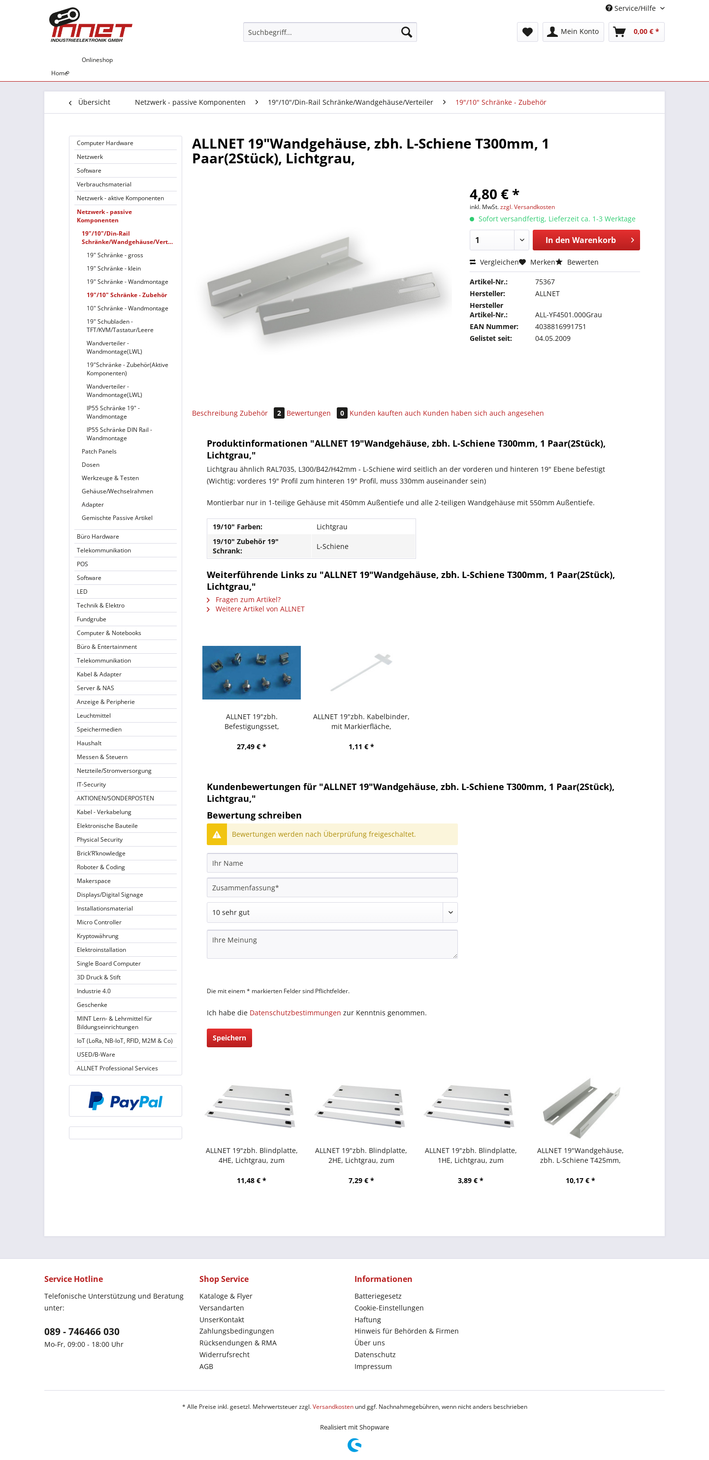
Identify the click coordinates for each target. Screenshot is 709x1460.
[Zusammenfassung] (332, 887)
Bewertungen (318, 413)
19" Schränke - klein (114, 268)
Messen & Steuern (102, 757)
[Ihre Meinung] (332, 944)
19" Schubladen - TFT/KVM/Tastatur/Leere (120, 325)
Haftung (367, 1319)
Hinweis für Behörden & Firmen (406, 1331)
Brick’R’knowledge (101, 853)
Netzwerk (90, 156)
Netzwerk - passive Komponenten (104, 216)
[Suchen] (406, 32)
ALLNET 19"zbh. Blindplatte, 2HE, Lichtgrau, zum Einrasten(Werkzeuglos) (361, 1155)
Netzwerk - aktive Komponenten (120, 198)
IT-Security (91, 784)
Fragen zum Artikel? (244, 599)
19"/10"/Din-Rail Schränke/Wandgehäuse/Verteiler (129, 237)
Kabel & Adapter (99, 674)
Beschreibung (215, 413)
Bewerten (577, 262)
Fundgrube (91, 619)
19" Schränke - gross (115, 255)
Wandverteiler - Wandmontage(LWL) (114, 347)
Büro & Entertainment (107, 646)
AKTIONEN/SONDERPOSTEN (115, 798)
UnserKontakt (221, 1319)
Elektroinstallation (101, 949)
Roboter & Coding (101, 867)
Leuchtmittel (94, 715)
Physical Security (100, 839)
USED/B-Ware (96, 1054)
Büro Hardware (98, 536)
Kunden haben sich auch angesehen (483, 413)
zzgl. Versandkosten (527, 207)
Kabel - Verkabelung (104, 812)
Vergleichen (494, 262)
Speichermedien (99, 729)
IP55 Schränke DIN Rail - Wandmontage (119, 434)
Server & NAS (95, 688)
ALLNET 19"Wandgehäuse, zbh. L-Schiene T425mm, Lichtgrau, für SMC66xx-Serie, (580, 1155)
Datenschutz (375, 1354)
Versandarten (221, 1307)
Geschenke (92, 1005)
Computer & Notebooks (109, 633)
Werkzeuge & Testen (110, 478)
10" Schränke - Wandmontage (127, 308)
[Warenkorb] (637, 32)
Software (89, 170)
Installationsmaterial (105, 908)
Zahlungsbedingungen (236, 1331)
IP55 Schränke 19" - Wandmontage (113, 412)
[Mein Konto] (573, 32)
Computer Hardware (105, 143)
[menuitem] (330, 36)
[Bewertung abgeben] (332, 912)
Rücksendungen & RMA (238, 1342)
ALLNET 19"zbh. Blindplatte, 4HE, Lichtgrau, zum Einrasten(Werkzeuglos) (252, 1155)
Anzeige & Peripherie (106, 702)
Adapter (93, 504)
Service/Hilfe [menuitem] (632, 8)
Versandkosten (333, 1406)
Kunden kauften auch (385, 413)
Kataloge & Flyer (226, 1296)
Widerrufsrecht (224, 1354)
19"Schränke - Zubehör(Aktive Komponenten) (127, 369)
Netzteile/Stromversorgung (114, 770)
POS (82, 564)
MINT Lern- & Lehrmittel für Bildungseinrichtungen (114, 1022)
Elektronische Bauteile (107, 825)
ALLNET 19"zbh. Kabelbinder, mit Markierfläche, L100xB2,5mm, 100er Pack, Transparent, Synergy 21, (361, 721)
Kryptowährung (98, 936)
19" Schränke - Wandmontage (127, 281)
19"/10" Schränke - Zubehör (127, 295)
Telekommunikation (104, 550)
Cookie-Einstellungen (389, 1307)
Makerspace (94, 881)
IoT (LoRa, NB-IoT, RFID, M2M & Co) (125, 1040)
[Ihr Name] (332, 863)
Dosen (90, 464)
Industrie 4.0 (94, 991)
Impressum (373, 1366)
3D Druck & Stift (99, 977)
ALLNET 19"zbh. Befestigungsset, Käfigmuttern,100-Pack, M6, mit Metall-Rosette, (251, 721)
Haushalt (89, 743)
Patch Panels (99, 451)
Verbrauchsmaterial (104, 184)
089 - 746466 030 (82, 1331)
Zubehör (263, 413)
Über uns (369, 1342)
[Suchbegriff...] (330, 32)
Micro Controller (99, 922)
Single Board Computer (109, 963)
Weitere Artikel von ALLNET (256, 608)
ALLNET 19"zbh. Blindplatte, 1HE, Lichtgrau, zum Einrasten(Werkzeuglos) (471, 1155)
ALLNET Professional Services (117, 1068)
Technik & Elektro (101, 605)
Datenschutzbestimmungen (295, 1012)
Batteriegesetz (378, 1296)
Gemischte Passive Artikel (117, 518)
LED (82, 591)
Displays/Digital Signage (110, 894)
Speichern (229, 1037)
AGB (206, 1366)
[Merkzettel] (527, 32)
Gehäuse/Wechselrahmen (117, 491)
